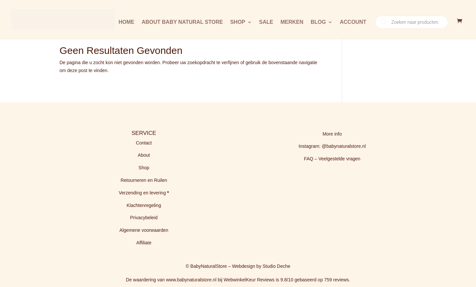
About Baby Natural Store (182, 22)
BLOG (318, 22)
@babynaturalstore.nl (344, 146)
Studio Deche (276, 266)
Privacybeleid (144, 217)
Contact (144, 142)
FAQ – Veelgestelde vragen (332, 158)
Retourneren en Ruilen (144, 180)
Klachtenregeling (144, 205)
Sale (266, 22)
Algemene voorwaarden (143, 230)
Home (126, 22)
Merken (291, 22)
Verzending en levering (143, 192)
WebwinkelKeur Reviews (249, 279)
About (144, 155)
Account (353, 22)
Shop (237, 22)
